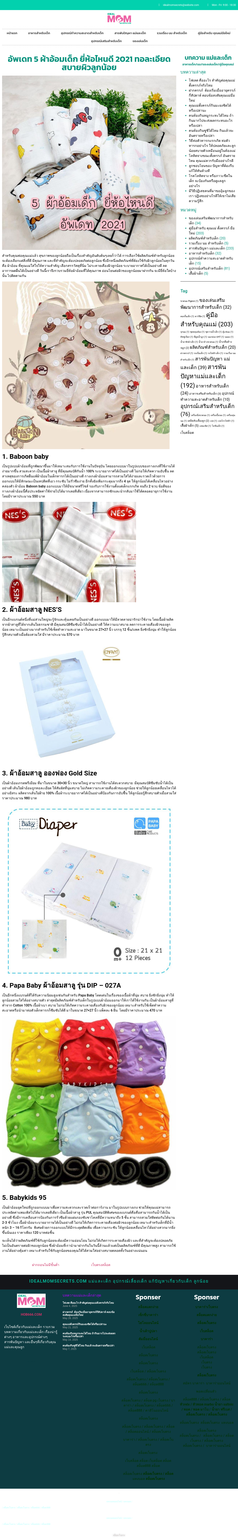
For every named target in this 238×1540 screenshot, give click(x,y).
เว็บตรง (206, 1367)
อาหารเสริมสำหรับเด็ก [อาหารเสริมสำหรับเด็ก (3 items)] (205, 393)
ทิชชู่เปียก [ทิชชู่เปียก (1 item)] (186, 337)
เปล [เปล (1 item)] (213, 421)
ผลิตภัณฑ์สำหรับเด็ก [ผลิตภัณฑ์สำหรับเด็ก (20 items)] (213, 347)
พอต (187, 1409)
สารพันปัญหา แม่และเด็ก (130, 33)
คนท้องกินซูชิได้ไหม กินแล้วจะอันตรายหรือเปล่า (88, 1345)
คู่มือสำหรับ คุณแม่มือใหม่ (214, 33)
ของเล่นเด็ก (140, 41)
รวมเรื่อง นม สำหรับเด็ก (172, 33)
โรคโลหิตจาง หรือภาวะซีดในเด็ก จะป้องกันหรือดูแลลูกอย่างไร (210, 181)
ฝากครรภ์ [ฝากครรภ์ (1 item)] (186, 353)
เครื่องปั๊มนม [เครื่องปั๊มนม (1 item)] (218, 415)
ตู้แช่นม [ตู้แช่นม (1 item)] (228, 332)
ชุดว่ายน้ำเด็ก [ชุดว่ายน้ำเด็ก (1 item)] (213, 332)
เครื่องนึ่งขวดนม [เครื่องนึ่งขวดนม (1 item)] (200, 415)
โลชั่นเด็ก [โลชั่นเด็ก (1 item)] (218, 426)
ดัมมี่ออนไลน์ (148, 1339)
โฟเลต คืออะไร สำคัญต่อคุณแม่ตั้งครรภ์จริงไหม (88, 1302)
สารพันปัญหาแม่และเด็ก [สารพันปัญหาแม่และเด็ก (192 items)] (203, 376)
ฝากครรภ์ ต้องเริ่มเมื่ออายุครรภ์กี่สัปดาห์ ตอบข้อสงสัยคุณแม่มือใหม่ (212, 95)
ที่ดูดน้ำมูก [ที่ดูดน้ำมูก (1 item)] (200, 337)
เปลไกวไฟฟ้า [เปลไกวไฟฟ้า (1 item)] (226, 421)
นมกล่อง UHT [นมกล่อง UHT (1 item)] (216, 337)
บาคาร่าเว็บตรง (206, 1307)
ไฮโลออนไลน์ (148, 1323)
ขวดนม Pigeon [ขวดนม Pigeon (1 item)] (189, 301)
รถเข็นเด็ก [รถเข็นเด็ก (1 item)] (200, 353)
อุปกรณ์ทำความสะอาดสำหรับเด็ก (82, 33)
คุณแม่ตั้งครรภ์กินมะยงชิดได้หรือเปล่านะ (85, 1324)
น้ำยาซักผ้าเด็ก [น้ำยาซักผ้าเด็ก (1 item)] (189, 342)
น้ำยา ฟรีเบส (221, 1409)
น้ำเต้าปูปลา (148, 1331)
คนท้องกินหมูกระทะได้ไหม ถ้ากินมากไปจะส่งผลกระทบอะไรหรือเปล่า (211, 121)
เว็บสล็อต (187, 433)
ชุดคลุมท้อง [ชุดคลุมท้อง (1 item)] (197, 332)
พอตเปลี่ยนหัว (206, 1391)
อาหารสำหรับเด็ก (39, 33)
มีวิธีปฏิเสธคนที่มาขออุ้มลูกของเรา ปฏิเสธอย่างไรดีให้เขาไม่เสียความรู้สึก (212, 196)
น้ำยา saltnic (224, 1404)
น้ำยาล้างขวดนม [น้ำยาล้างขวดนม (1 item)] (208, 342)
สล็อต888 (157, 1384)
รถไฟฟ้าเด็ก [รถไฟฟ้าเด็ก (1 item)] (215, 353)
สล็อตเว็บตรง (156, 1371)
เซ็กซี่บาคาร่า (148, 1315)
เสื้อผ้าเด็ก (196, 273)
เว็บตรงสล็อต (100, 1265)
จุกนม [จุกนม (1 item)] (184, 332)
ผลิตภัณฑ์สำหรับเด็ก (204, 238)
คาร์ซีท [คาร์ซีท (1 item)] (200, 316)
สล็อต (143, 1461)
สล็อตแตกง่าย (148, 1307)
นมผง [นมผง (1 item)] (229, 337)
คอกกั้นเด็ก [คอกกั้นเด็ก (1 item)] (187, 316)
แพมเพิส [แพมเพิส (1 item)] (205, 426)
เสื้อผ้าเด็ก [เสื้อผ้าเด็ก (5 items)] (189, 426)
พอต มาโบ (200, 1409)
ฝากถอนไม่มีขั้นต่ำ (45, 1265)
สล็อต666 (140, 1384)
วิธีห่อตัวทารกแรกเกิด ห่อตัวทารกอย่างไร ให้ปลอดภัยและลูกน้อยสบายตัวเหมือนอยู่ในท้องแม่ (212, 146)
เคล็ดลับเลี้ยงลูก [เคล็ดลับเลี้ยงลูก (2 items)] (198, 420)
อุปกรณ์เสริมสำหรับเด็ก (106, 41)
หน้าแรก (12, 33)
